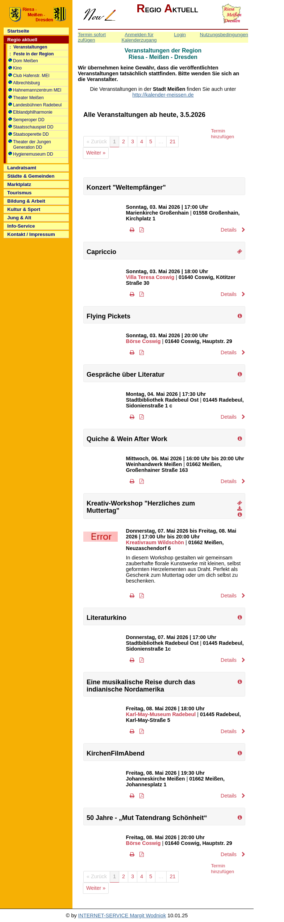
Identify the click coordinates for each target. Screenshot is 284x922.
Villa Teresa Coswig (150, 277)
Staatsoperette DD (28, 134)
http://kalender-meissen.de (163, 95)
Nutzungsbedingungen (224, 34)
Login (180, 34)
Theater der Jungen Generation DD (29, 144)
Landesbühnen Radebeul (35, 104)
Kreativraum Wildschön (155, 542)
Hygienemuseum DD (30, 154)
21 (172, 141)
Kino (15, 68)
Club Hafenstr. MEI (29, 75)
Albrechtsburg (24, 82)
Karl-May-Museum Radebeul (161, 714)
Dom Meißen (23, 60)
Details (233, 230)
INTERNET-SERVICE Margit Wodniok (122, 915)
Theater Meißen (26, 97)
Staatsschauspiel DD (30, 127)
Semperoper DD (26, 119)
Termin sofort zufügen (92, 37)
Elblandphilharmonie (30, 112)
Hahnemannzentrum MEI (34, 90)
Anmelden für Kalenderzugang (138, 37)
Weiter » (95, 153)
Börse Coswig (143, 341)
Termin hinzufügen (222, 133)
